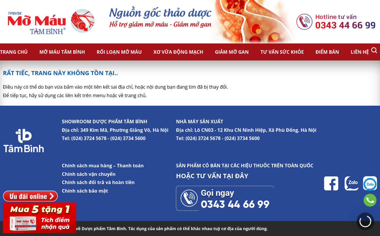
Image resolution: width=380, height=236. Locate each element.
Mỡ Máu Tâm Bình (62, 52)
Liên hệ (360, 52)
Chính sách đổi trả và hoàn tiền (98, 182)
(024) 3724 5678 (88, 138)
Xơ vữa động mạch (178, 52)
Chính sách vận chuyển (89, 174)
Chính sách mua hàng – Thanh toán (103, 165)
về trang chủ (131, 95)
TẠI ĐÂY (235, 175)
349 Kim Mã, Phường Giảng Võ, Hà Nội (124, 130)
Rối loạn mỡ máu (119, 52)
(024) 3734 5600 (128, 138)
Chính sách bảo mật (85, 191)
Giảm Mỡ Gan (232, 52)
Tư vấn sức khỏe (282, 52)
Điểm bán (327, 52)
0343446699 (370, 200)
